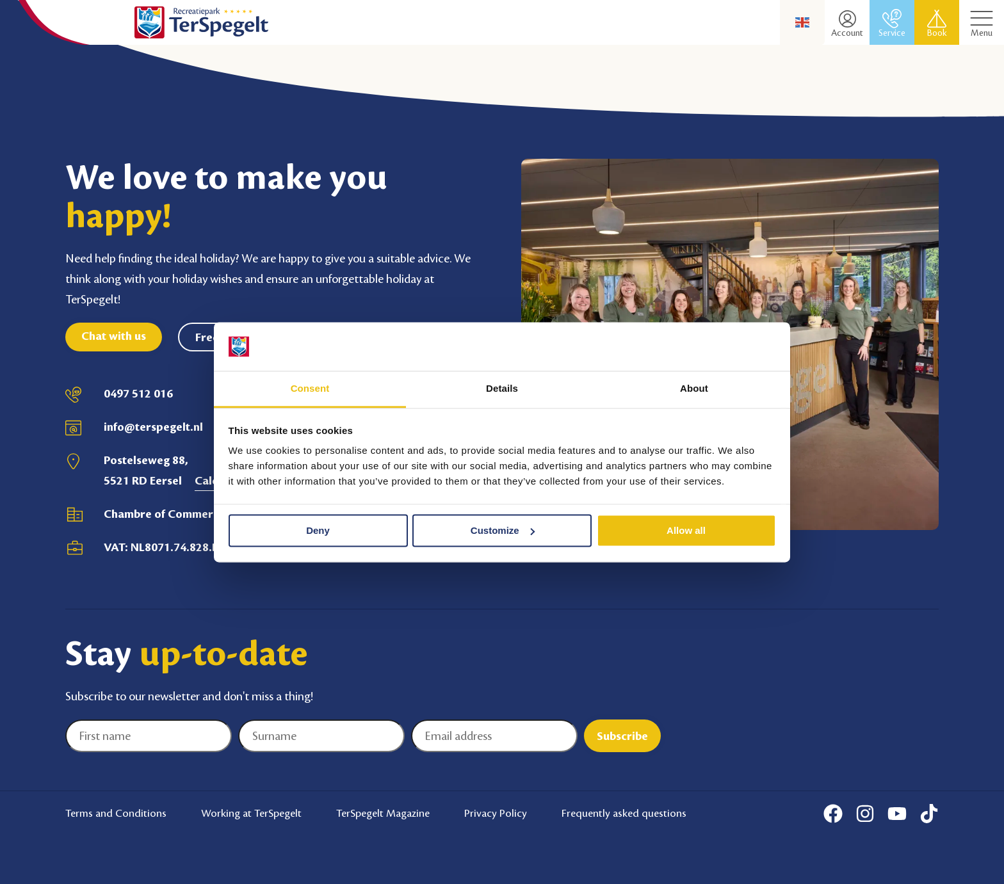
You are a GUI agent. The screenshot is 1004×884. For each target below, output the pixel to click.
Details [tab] (502, 388)
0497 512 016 (138, 393)
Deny (318, 530)
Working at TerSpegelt (251, 813)
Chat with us (113, 336)
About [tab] (694, 388)
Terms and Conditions (115, 813)
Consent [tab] (310, 388)
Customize (503, 530)
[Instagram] (865, 813)
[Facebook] (833, 813)
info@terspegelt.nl (153, 427)
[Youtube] (897, 813)
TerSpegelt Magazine (383, 813)
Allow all (686, 530)
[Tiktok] (929, 813)
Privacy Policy (495, 813)
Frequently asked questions (624, 813)
